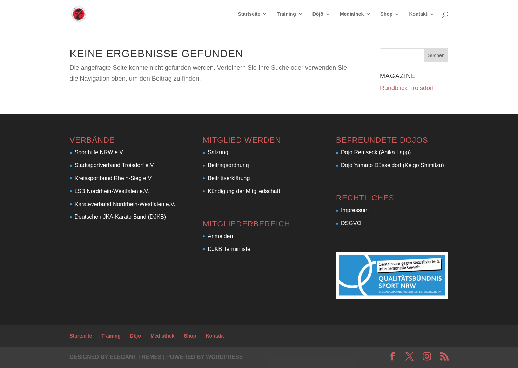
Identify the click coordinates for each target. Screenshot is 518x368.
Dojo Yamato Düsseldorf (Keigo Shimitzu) (392, 165)
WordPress (224, 357)
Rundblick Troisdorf (407, 87)
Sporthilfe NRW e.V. (99, 152)
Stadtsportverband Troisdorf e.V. (115, 165)
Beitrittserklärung (229, 178)
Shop (386, 14)
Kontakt (418, 14)
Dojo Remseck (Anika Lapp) (376, 152)
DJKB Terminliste (229, 249)
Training (286, 14)
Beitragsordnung (228, 165)
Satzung (218, 152)
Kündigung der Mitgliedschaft (244, 191)
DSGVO (351, 223)
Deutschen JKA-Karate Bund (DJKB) (120, 217)
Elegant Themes (136, 357)
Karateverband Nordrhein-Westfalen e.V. (125, 204)
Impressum (355, 210)
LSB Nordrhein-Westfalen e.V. (112, 191)
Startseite (249, 14)
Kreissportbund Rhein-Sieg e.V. (114, 178)
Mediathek (352, 14)
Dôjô (317, 14)
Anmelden (220, 236)
